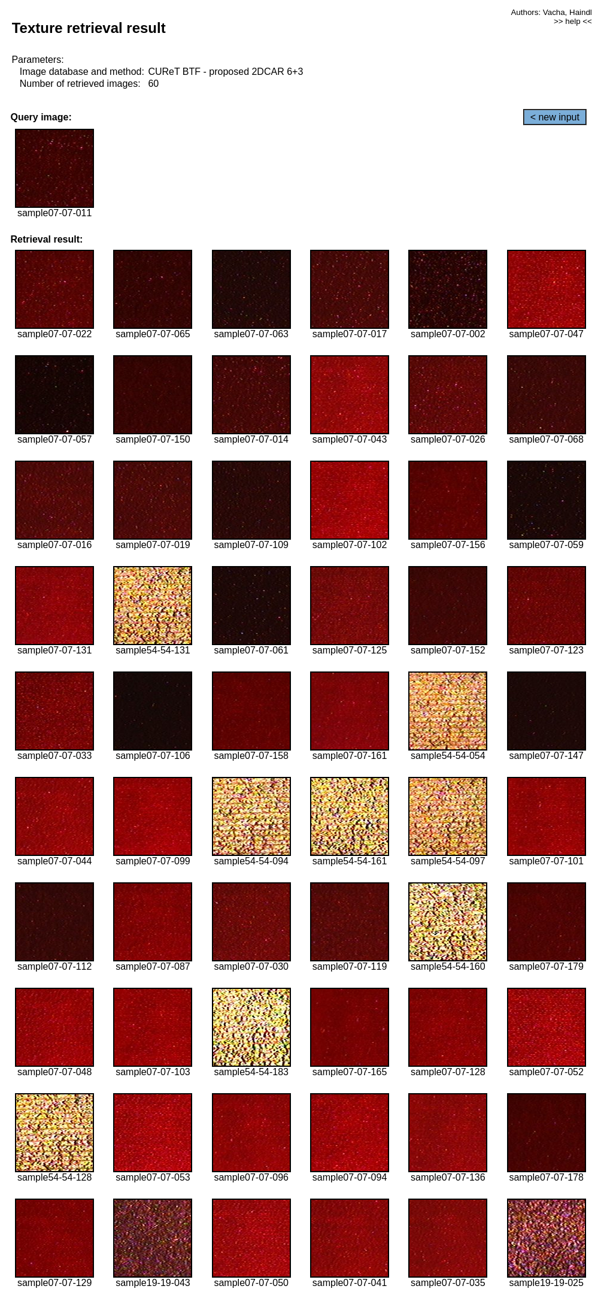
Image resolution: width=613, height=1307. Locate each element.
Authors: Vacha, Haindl (551, 12)
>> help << (573, 21)
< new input (554, 117)
